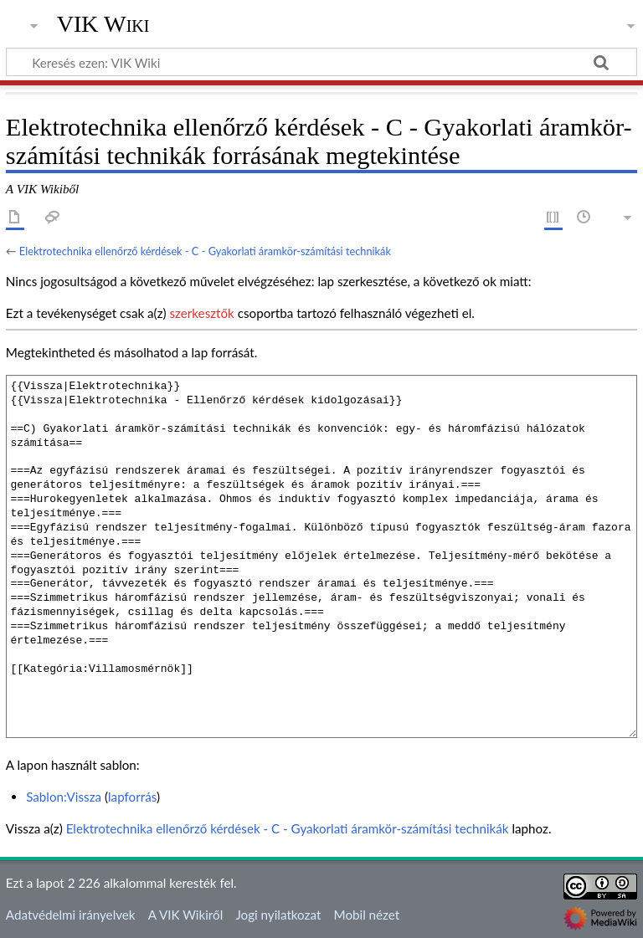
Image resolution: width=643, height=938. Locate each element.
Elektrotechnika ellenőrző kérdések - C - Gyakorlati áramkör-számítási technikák (205, 251)
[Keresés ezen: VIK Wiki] (321, 62)
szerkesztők (201, 312)
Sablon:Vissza (63, 796)
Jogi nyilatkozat (278, 914)
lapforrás (132, 796)
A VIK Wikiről (185, 914)
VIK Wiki (103, 24)
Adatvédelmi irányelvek (71, 914)
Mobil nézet (367, 914)
